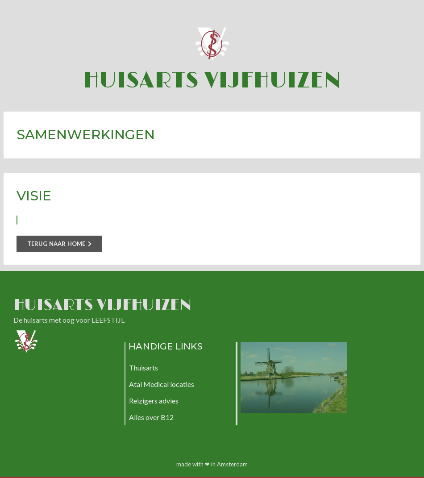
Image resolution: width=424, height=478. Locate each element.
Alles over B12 (151, 417)
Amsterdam (232, 464)
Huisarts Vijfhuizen (212, 80)
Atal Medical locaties (161, 384)
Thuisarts (143, 367)
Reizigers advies (154, 400)
